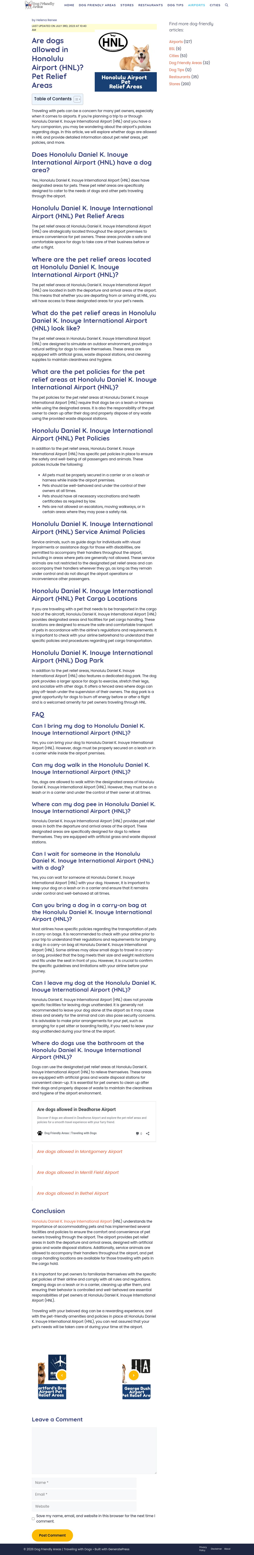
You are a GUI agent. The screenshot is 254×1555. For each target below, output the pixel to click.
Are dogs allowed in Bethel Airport (72, 1193)
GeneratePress (118, 1549)
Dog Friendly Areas (97, 5)
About (227, 1548)
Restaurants (150, 5)
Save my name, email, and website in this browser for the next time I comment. (95, 1518)
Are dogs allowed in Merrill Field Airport (78, 1172)
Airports (196, 5)
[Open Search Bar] (226, 5)
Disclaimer (216, 1548)
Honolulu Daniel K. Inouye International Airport (72, 1221)
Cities (215, 5)
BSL (172, 48)
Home (69, 5)
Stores (127, 5)
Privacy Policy (203, 1549)
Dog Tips (176, 5)
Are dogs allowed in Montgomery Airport (79, 1151)
